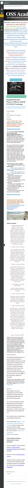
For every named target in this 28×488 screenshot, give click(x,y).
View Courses (9, 6)
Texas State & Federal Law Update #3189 (16, 168)
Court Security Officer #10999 (17, 37)
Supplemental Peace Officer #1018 (18, 52)
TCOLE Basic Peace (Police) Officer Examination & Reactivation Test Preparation (15, 207)
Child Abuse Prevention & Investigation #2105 (15, 33)
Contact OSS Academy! (21, 28)
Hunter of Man (15, 64)
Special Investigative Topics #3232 (12, 43)
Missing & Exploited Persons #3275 (13, 39)
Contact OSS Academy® (17, 6)
